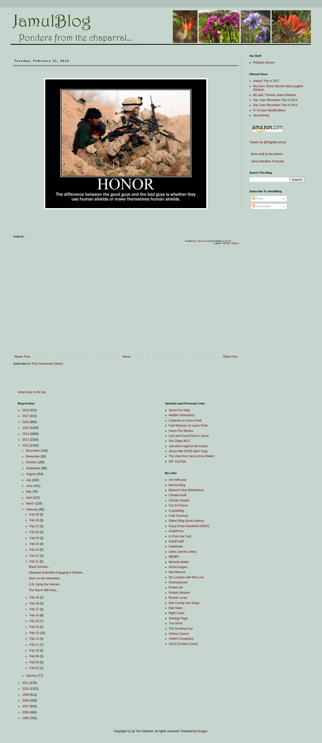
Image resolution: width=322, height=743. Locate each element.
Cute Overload (178, 516)
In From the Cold (180, 536)
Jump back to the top (32, 392)
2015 (26, 428)
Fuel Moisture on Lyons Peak (188, 425)
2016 (26, 422)
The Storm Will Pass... (44, 590)
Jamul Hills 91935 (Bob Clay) (188, 451)
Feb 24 (34, 544)
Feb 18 (34, 603)
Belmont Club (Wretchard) (186, 490)
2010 (26, 688)
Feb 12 (34, 638)
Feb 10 (34, 650)
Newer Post (22, 356)
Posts (257, 198)
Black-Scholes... (39, 567)
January (31, 675)
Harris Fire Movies (181, 431)
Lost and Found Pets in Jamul (189, 436)
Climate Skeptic (179, 500)
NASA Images (178, 567)
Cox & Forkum (178, 505)
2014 (26, 434)
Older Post (230, 356)
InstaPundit (176, 541)
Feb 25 (34, 538)
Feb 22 (34, 556)
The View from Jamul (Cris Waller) (192, 456)
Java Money (261, 115)
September (34, 468)
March (30, 503)
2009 (26, 694)
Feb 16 (34, 615)
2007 (26, 706)
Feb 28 (34, 520)
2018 (26, 410)
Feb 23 (34, 549)
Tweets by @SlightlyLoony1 (268, 142)
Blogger (202, 731)
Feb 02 (34, 668)
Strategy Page (178, 618)
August (31, 474)
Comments (261, 206)
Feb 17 (34, 609)
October (31, 462)
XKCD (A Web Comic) (183, 644)
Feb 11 (34, 644)
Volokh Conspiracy (181, 638)
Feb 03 (34, 662)
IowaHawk (176, 546)
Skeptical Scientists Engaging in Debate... (57, 572)
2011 (26, 683)
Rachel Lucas (178, 597)
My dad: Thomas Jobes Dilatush (274, 95)
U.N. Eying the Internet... (45, 584)
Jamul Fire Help (179, 410)
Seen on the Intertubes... (45, 578)
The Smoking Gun (181, 628)
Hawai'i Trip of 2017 (266, 81)
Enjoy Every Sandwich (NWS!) (189, 526)
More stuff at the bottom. (266, 154)
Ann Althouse (178, 480)
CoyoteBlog (176, 511)
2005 (26, 718)
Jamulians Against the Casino (188, 446)
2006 (26, 712)
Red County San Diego (184, 603)
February (32, 509)
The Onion (176, 623)
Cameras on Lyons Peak (185, 420)
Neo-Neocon (177, 572)
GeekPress (176, 531)
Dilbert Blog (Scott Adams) (186, 521)
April (29, 497)
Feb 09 (34, 656)
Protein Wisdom (179, 592)
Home (127, 356)
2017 (26, 416)
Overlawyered (178, 582)
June (29, 486)
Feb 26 (34, 532)
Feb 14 (34, 627)
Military (235, 243)
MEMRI (174, 557)
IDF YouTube (177, 461)
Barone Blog (177, 485)
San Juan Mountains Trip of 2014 (275, 100)
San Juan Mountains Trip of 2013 (275, 105)
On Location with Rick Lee (186, 577)
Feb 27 (34, 526)
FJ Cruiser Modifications (269, 110)
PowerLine (176, 587)
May (29, 491)
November (33, 456)
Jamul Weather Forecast (266, 161)
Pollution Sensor (264, 62)
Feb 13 (34, 633)
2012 (26, 445)
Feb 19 (34, 597)
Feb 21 (34, 561)
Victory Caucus (179, 633)
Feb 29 (34, 514)
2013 (26, 439)
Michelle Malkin (179, 562)
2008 (26, 700)
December (33, 450)
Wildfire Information (182, 415)
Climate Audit (178, 495)
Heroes (226, 243)
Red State (175, 608)
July (29, 480)
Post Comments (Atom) (47, 363)
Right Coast (177, 613)
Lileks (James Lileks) (183, 551)
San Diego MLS (179, 441)
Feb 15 (34, 621)
